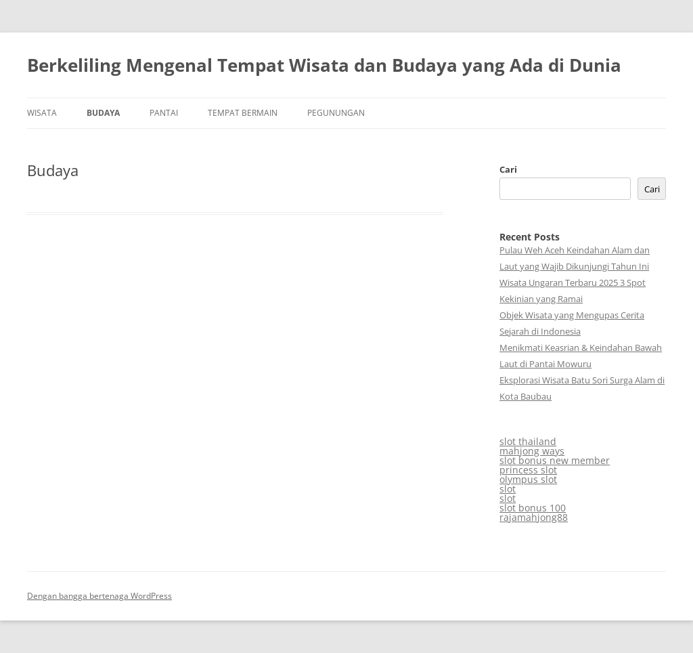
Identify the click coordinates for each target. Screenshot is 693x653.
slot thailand (527, 441)
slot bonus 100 (532, 507)
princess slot (528, 469)
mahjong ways (531, 450)
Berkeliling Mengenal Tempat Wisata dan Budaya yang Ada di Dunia (324, 65)
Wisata (42, 113)
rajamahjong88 (533, 517)
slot (507, 488)
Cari (508, 169)
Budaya (103, 113)
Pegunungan (336, 113)
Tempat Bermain (242, 113)
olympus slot (528, 479)
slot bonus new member (554, 460)
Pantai (164, 113)
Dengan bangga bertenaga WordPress (99, 596)
